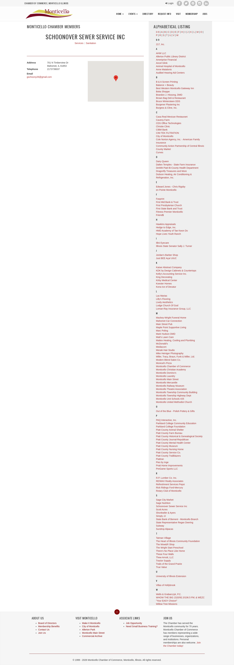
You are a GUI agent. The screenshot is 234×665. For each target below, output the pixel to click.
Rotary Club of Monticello (168, 491)
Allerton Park (88, 629)
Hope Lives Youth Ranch (168, 234)
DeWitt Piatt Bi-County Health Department (177, 168)
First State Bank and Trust (169, 208)
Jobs (204, 13)
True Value (161, 567)
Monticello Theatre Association (171, 389)
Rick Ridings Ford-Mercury (169, 487)
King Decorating (164, 277)
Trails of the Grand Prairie (169, 564)
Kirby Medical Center (166, 280)
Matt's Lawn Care (165, 337)
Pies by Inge (162, 462)
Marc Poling (162, 330)
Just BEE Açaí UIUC (166, 258)
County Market (163, 149)
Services (79, 43)
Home (120, 13)
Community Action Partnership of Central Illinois (180, 146)
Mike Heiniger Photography (169, 353)
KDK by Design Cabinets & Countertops (176, 270)
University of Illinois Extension (171, 576)
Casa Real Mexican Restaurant (172, 116)
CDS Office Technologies (168, 123)
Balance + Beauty (165, 85)
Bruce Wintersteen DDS (168, 101)
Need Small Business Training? (142, 626)
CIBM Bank (162, 129)
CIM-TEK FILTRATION (167, 133)
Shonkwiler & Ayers (166, 512)
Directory (148, 13)
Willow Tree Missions (166, 604)
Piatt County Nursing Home (170, 449)
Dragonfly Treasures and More (171, 171)
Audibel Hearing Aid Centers (170, 72)
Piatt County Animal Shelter (170, 430)
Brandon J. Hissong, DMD (169, 94)
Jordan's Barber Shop (167, 255)
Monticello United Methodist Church (174, 402)
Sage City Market (164, 499)
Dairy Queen (162, 161)
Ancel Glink (162, 63)
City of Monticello (164, 136)
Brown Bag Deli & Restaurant (171, 98)
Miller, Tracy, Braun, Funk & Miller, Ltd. (175, 356)
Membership (192, 13)
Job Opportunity (134, 623)
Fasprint (160, 199)
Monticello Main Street (167, 379)
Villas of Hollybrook (165, 585)
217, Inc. (160, 44)
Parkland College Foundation (170, 426)
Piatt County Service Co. (168, 452)
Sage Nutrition (163, 503)
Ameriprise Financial (166, 59)
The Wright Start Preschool (169, 547)
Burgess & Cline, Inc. (166, 107)
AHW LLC (161, 53)
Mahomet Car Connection (169, 321)
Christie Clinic (163, 126)
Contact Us (43, 629)
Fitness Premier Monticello (169, 212)
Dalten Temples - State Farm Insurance (175, 164)
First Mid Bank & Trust (167, 202)
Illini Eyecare (162, 243)
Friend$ (160, 215)
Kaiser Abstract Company (169, 267)
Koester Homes (164, 283)
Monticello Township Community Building (176, 392)
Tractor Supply (163, 560)
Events (133, 13)
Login (169, 3)
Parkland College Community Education (176, 423)
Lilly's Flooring (163, 299)
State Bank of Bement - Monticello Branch (177, 519)
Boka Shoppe (163, 91)
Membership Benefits (49, 626)
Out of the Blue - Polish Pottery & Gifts (175, 411)
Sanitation (91, 43)
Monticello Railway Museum (170, 386)
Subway (160, 525)
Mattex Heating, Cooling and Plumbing (175, 340)
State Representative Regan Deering (174, 522)
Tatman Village (163, 538)
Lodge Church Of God (167, 305)
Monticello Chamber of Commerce (173, 366)
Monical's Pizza (164, 363)
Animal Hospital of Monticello (170, 66)
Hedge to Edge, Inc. (166, 227)
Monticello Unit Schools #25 (170, 399)
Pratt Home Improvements (169, 465)
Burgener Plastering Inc (168, 104)
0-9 (157, 39)
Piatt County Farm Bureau (169, 433)
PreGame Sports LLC (167, 468)
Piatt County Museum (167, 446)
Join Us (42, 633)
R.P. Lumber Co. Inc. (166, 478)
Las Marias (161, 295)
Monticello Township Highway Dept (173, 395)
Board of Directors (47, 623)
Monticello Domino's (166, 373)
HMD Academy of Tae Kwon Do (172, 230)
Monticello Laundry (165, 376)
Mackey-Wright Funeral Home (171, 317)
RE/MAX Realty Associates (169, 481)
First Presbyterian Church (169, 205)
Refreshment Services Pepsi (170, 484)
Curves (159, 152)
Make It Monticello (91, 623)
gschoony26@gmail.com (39, 77)
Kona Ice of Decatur (166, 287)
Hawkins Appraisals (166, 224)
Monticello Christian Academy (171, 369)
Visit (178, 13)
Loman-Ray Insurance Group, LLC (173, 308)
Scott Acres (162, 509)
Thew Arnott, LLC (165, 557)
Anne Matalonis (164, 69)
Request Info (164, 13)
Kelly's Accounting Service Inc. (171, 274)
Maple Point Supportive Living (171, 327)
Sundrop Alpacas (164, 529)
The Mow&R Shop (165, 544)
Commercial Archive (92, 636)
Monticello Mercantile (166, 382)
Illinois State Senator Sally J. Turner (174, 246)
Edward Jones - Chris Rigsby (170, 186)
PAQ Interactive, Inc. (166, 420)
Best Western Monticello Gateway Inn (175, 88)
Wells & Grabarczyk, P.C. (168, 594)
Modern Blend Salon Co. (168, 360)
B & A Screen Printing (167, 82)
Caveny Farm (163, 120)
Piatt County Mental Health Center (173, 442)
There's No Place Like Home (170, 551)
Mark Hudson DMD (165, 334)
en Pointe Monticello (166, 190)
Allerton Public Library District (171, 56)
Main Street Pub (164, 324)
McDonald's (162, 343)
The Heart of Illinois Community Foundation (178, 541)
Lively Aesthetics (164, 302)
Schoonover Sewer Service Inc (171, 506)
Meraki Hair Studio (165, 350)
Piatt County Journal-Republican (172, 439)
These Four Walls (165, 554)
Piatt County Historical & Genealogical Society (179, 436)
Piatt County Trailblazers (168, 455)
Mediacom (161, 347)
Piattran (160, 459)
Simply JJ (161, 516)
